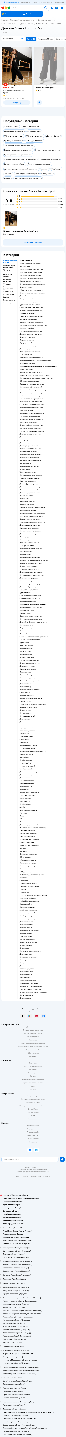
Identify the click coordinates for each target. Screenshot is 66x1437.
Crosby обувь (24, 881)
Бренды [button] (6, 297)
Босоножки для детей (27, 766)
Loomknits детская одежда (29, 845)
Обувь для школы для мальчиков (31, 308)
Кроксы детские (25, 713)
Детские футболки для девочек (31, 484)
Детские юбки (25, 469)
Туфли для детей (25, 593)
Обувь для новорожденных (29, 381)
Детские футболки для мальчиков (32, 413)
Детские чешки (25, 710)
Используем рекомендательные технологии (33, 1172)
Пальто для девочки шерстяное (31, 563)
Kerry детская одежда (27, 836)
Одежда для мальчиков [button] (7, 271)
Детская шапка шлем (27, 966)
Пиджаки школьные (27, 340)
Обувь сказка (24, 740)
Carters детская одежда (28, 863)
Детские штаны (25, 684)
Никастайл (23, 848)
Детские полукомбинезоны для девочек (34, 560)
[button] (27, 14)
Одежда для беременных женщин (31, 596)
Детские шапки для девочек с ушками (33, 992)
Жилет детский (25, 651)
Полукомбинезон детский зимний (32, 681)
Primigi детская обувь (27, 748)
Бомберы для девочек (27, 546)
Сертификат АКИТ (33, 1050)
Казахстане (37, 1176)
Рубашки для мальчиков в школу (31, 290)
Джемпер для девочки (27, 504)
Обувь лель (24, 869)
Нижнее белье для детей (28, 942)
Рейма (22, 819)
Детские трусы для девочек (29, 931)
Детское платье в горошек (29, 566)
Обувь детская (25, 693)
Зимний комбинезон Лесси (30, 640)
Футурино (23, 851)
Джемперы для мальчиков (29, 446)
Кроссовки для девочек (28, 581)
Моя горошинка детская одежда (31, 393)
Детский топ (24, 948)
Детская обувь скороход (28, 772)
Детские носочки (26, 928)
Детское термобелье (27, 666)
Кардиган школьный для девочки (31, 316)
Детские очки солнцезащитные (31, 986)
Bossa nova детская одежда (29, 866)
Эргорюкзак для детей (28, 363)
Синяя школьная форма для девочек (32, 284)
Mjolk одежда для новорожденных (32, 875)
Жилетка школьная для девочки (31, 331)
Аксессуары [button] (7, 303)
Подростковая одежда (28, 628)
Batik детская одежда (27, 872)
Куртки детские (25, 613)
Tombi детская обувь (27, 769)
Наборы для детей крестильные (31, 372)
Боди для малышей (26, 355)
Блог (33, 1116)
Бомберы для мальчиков (28, 440)
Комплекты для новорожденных (31, 399)
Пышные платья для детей (29, 490)
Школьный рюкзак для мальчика (31, 278)
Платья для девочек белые (29, 537)
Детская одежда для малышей (30, 349)
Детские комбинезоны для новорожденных (35, 361)
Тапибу (22, 725)
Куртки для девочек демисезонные (32, 507)
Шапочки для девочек (27, 969)
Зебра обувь (24, 742)
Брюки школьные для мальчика (31, 272)
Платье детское (25, 463)
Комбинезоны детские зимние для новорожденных (38, 366)
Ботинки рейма (25, 763)
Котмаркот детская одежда (29, 919)
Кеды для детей (25, 801)
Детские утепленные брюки (30, 690)
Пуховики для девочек (28, 510)
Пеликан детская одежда (28, 854)
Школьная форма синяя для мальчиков (33, 325)
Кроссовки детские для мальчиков (32, 575)
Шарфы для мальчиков (28, 980)
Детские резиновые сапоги (29, 722)
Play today (23, 813)
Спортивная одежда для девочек (31, 516)
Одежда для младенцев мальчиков (32, 384)
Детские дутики (25, 778)
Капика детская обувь (27, 831)
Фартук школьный (26, 299)
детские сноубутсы (27, 695)
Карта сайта (33, 1056)
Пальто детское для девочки (30, 519)
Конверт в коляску (26, 369)
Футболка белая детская (28, 675)
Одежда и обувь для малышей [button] (9, 266)
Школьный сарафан (27, 328)
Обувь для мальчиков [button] (7, 280)
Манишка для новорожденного (31, 989)
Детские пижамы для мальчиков (31, 437)
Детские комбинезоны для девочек (32, 513)
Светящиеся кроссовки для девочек (32, 584)
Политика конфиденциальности (33, 1043)
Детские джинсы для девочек (30, 534)
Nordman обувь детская (28, 707)
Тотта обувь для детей (27, 913)
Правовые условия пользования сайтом (33, 1169)
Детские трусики (26, 945)
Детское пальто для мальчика (30, 434)
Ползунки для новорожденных (31, 616)
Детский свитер (25, 687)
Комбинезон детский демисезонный (33, 604)
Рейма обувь (24, 757)
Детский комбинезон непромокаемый (34, 622)
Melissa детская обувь (27, 784)
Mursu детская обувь (27, 795)
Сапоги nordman (25, 701)
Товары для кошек (33, 1125)
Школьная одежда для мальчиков (31, 269)
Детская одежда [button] (9, 292)
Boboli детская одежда (28, 916)
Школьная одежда (26, 261)
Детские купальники (27, 922)
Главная (4, 20)
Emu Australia (24, 892)
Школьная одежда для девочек (30, 264)
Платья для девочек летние (29, 543)
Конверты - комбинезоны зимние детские (35, 375)
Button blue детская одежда (29, 839)
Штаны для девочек (27, 540)
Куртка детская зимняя (28, 669)
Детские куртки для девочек (30, 557)
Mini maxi (23, 889)
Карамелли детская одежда (29, 886)
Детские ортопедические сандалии (32, 775)
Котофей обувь (25, 804)
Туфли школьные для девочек (30, 305)
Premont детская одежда (28, 884)
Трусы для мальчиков (27, 939)
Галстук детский (25, 978)
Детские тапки (25, 719)
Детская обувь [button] (8, 294)
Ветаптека (33, 1142)
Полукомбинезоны (27, 634)
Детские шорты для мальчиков (31, 443)
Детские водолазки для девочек (31, 572)
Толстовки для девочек (28, 472)
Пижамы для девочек (27, 502)
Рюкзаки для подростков (28, 957)
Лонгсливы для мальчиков (29, 452)
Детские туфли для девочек (29, 578)
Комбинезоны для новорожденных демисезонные (38, 396)
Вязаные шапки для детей (29, 983)
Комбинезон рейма (27, 610)
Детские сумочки (26, 975)
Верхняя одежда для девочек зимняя (32, 522)
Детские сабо (24, 789)
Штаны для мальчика (27, 410)
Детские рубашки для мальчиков (31, 425)
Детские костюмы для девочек (31, 549)
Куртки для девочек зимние (29, 528)
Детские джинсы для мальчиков (31, 455)
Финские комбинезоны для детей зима (34, 637)
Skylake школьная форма (28, 319)
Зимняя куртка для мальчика (30, 416)
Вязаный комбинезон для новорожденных (35, 390)
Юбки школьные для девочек (30, 281)
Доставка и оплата (33, 1027)
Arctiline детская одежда (28, 910)
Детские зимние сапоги (28, 745)
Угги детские (24, 734)
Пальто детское (25, 672)
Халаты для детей (26, 936)
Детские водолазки (27, 654)
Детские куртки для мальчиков (31, 402)
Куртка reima (24, 643)
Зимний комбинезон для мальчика (32, 431)
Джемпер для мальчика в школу (31, 334)
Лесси (22, 822)
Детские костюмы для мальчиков (31, 419)
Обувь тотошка (25, 857)
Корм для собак (33, 1135)
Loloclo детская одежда (28, 860)
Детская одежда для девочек (30, 493)
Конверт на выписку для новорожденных (34, 346)
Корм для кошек (33, 1129)
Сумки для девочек (26, 995)
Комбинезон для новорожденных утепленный (36, 378)
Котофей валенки (26, 760)
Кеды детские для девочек (29, 590)
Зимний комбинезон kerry (29, 660)
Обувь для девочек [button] (7, 285)
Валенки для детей (26, 737)
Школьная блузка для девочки (30, 275)
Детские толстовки (27, 648)
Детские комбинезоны (28, 601)
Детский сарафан (26, 296)
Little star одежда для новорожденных (33, 895)
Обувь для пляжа (25, 798)
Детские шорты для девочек (30, 525)
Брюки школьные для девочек (30, 302)
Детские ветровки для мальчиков (32, 408)
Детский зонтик (25, 998)
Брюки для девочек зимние (29, 569)
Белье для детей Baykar (28, 898)
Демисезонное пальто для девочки (32, 487)
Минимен (23, 878)
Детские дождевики (27, 657)
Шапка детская (25, 960)
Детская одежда (44, 20)
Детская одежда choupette (29, 825)
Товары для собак (33, 1132)
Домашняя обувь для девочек (30, 587)
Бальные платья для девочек (30, 478)
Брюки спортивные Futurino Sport (21, 231)
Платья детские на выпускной (30, 352)
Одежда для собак (33, 1139)
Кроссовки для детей (27, 716)
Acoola (22, 807)
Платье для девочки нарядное (30, 460)
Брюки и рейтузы (8, 24)
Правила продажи (33, 1037)
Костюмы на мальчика (27, 314)
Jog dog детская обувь (27, 728)
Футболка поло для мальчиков (30, 428)
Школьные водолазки (27, 337)
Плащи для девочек (26, 646)
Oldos (22, 816)
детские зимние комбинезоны (31, 607)
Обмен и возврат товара (33, 1033)
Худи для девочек (26, 551)
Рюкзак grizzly (25, 266)
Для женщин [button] (8, 289)
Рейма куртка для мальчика (29, 457)
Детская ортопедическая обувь (31, 698)
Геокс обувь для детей (27, 731)
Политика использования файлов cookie (33, 1047)
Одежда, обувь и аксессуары (22, 20)
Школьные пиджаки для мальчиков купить (35, 678)
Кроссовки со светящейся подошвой (33, 704)
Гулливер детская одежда (28, 810)
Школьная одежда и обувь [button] (10, 261)
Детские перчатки (26, 972)
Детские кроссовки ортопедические (33, 751)
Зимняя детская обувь (27, 781)
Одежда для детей (26, 343)
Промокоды (33, 1040)
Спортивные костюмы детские (31, 619)
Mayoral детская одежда (28, 834)
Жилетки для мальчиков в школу (31, 311)
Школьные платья (26, 287)
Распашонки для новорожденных (31, 358)
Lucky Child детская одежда (29, 901)
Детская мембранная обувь (29, 792)
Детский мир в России (24, 1176)
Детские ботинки (26, 787)
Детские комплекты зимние (30, 663)
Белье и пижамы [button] (9, 300)
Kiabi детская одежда (27, 907)
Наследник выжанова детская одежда (33, 828)
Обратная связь (33, 1053)
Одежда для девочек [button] (7, 275)
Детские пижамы (26, 933)
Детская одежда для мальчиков (31, 449)
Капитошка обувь (26, 904)
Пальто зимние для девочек (29, 466)
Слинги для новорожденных (30, 599)
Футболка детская (26, 631)
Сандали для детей (26, 754)
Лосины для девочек (27, 496)
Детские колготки (26, 925)
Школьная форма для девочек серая (32, 293)
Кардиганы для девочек (28, 481)
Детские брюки (26, 24)
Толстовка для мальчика (28, 422)
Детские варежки (26, 954)
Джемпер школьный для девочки (31, 322)
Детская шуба (24, 499)
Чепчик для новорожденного (30, 951)
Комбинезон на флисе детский (31, 387)
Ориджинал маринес (27, 842)
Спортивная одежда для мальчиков (32, 405)
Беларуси (46, 1176)
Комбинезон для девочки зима (31, 475)
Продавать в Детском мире (33, 1030)
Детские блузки (25, 554)
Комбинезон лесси (26, 625)
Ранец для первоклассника (29, 963)
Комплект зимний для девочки (31, 531)
